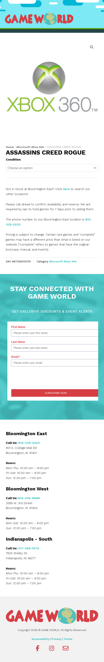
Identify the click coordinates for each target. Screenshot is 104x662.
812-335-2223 (29, 443)
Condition (13, 159)
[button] (91, 47)
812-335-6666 (29, 498)
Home (10, 147)
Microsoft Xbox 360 (30, 147)
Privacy (56, 638)
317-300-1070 (28, 548)
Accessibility (40, 638)
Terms (68, 638)
